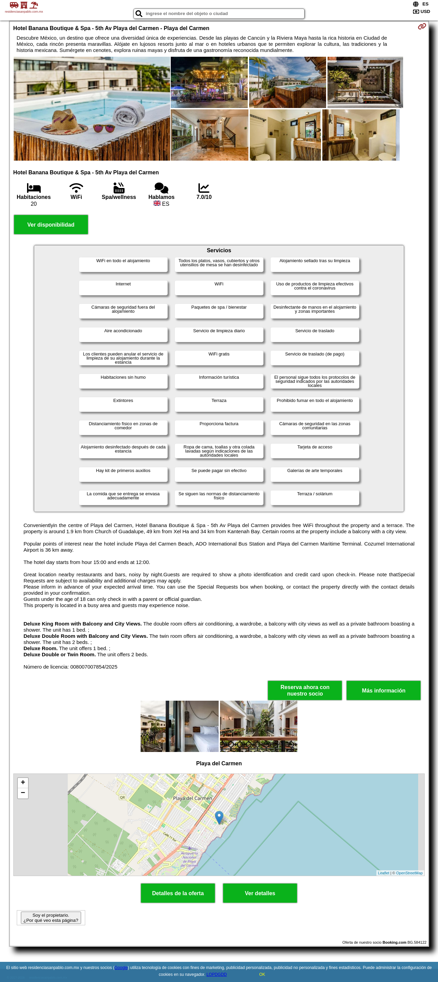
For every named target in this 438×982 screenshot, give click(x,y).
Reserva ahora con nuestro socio (305, 690)
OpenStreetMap (409, 873)
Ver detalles (260, 893)
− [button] (23, 793)
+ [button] (23, 783)
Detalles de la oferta (178, 893)
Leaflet (383, 873)
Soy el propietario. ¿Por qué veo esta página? (51, 918)
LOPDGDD (216, 974)
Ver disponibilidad (51, 225)
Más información (383, 691)
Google (121, 967)
